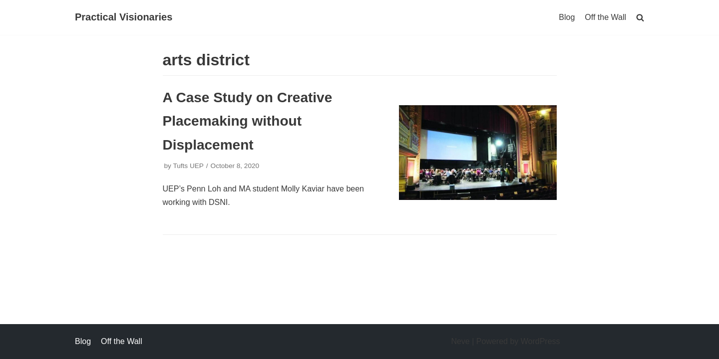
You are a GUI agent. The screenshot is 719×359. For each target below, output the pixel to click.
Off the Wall (605, 17)
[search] (640, 17)
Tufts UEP (188, 166)
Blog (567, 17)
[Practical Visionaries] (123, 17)
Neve (460, 341)
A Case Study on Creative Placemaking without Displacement (248, 121)
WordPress (540, 341)
